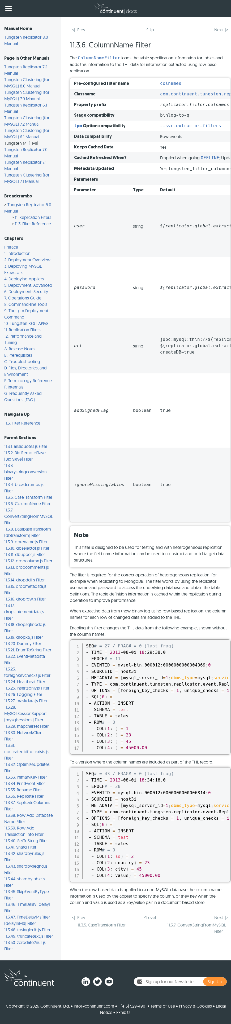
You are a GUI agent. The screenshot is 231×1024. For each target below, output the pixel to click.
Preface (11, 247)
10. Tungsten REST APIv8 (26, 323)
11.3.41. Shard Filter (20, 847)
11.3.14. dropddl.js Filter (24, 579)
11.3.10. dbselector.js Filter (26, 548)
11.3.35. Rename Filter (23, 789)
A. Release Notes (19, 348)
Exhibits (123, 1012)
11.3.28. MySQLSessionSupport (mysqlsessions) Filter (25, 713)
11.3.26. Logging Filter (23, 694)
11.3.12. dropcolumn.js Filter (28, 560)
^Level (150, 917)
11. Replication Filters (33, 217)
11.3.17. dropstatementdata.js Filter (24, 612)
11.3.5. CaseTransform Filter (28, 497)
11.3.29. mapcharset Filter (26, 726)
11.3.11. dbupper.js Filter (24, 554)
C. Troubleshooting (22, 361)
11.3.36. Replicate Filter (24, 796)
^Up (150, 29)
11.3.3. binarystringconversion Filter (25, 472)
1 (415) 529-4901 (132, 1006)
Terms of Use (163, 1006)
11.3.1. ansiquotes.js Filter (25, 446)
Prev (81, 29)
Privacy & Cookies (195, 1006)
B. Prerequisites (18, 355)
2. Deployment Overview (27, 259)
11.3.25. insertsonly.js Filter (26, 688)
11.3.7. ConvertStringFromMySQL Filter (28, 516)
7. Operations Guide (22, 298)
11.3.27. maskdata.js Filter (26, 700)
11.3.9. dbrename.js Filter (26, 541)
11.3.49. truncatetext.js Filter (28, 936)
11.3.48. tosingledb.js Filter (27, 929)
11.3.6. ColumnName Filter (27, 503)
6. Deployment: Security (26, 291)
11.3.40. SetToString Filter (26, 840)
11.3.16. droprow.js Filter (25, 599)
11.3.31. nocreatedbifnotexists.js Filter (26, 752)
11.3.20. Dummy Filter (22, 643)
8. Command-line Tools (25, 304)
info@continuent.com (94, 1006)
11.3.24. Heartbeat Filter (24, 681)
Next (218, 29)
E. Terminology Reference (28, 380)
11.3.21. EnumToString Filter (27, 649)
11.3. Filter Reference (33, 223)
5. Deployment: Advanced (28, 285)
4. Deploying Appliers (24, 278)
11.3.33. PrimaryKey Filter (25, 777)
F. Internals (13, 387)
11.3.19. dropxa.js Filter (23, 637)
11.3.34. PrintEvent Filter (24, 783)
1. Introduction (17, 253)
